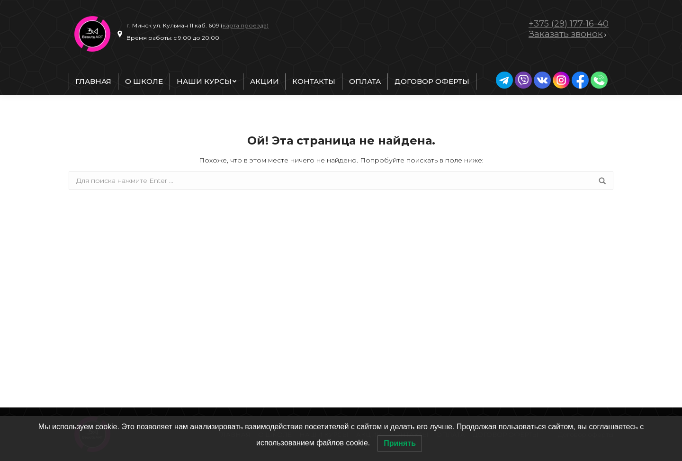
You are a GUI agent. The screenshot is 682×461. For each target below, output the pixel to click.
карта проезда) (246, 25)
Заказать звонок (566, 33)
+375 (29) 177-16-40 (569, 23)
